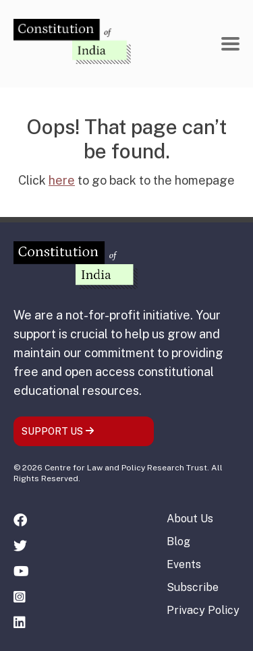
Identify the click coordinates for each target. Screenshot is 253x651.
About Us (190, 518)
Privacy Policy (203, 610)
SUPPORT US (58, 431)
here (62, 180)
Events (184, 564)
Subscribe (193, 587)
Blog (178, 541)
